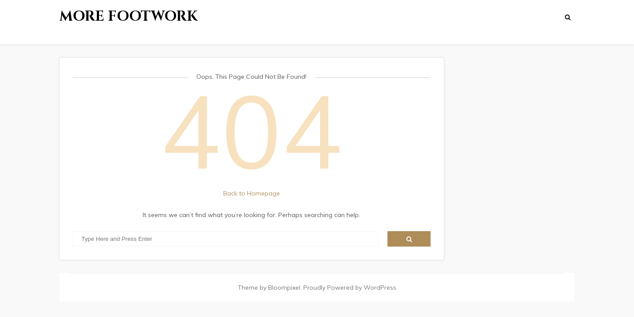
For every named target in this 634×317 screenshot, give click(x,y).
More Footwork (128, 16)
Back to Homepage (251, 193)
